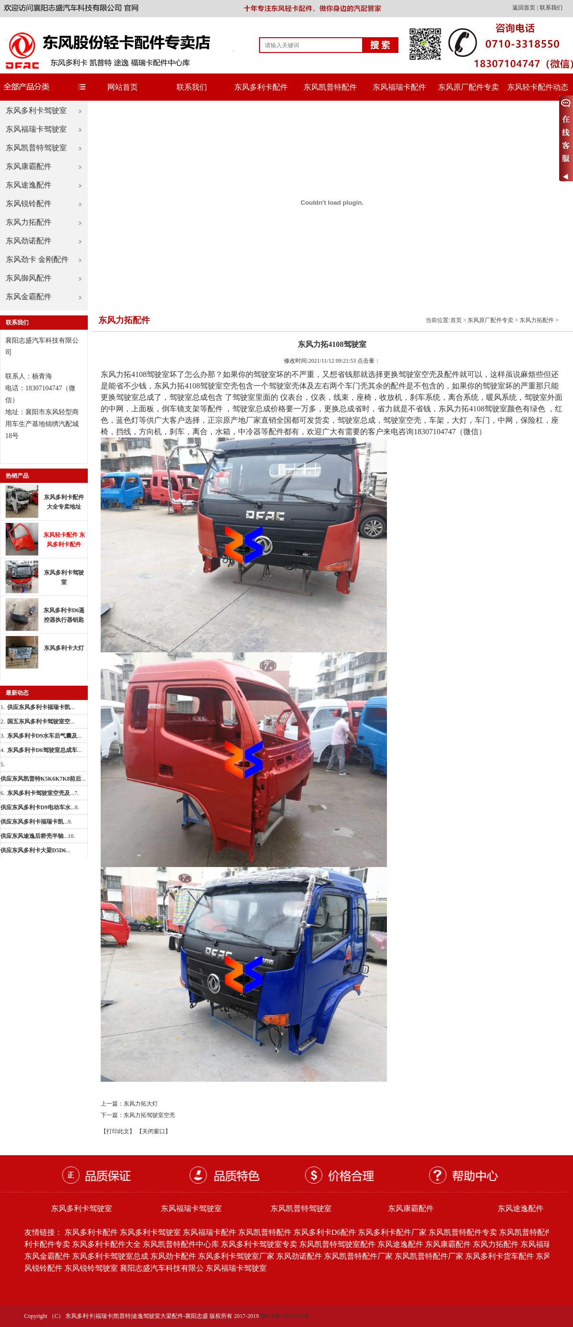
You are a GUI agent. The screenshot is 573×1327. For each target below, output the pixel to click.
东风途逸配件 (29, 185)
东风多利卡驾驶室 (36, 110)
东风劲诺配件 (29, 241)
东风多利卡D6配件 (324, 1232)
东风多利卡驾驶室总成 (110, 1256)
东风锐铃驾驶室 (91, 1268)
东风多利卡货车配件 (499, 1256)
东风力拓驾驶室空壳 (149, 1115)
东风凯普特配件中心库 (181, 1244)
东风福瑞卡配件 (399, 87)
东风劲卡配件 (173, 1256)
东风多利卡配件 (261, 87)
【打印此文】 (118, 1131)
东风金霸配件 (29, 297)
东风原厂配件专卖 (468, 87)
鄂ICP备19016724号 (284, 1316)
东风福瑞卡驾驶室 (36, 129)
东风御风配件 (29, 278)
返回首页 (524, 7)
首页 (456, 320)
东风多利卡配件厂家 (392, 1232)
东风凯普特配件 (330, 87)
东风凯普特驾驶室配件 (337, 1244)
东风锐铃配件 (29, 203)
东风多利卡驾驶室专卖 (259, 1244)
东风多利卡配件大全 (106, 1244)
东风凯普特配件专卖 (462, 1232)
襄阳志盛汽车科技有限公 (162, 1268)
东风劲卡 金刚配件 (37, 259)
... (40, 707)
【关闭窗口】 (153, 1131)
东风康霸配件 (29, 166)
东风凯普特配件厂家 (358, 1256)
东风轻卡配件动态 (537, 87)
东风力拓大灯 (141, 1103)
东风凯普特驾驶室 (36, 148)
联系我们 (551, 7)
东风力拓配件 (29, 222)
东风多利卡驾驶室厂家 (236, 1256)
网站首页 (122, 87)
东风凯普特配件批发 (533, 1232)
